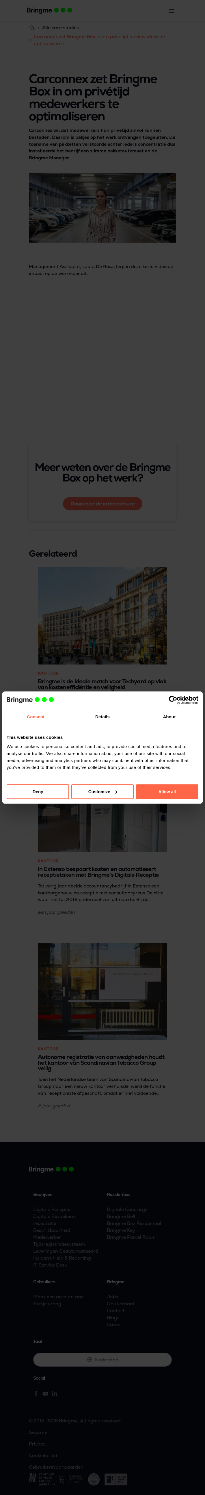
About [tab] (169, 716)
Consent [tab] (35, 716)
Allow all (167, 791)
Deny (38, 791)
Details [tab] (102, 716)
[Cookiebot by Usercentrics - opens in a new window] (173, 700)
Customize (102, 791)
